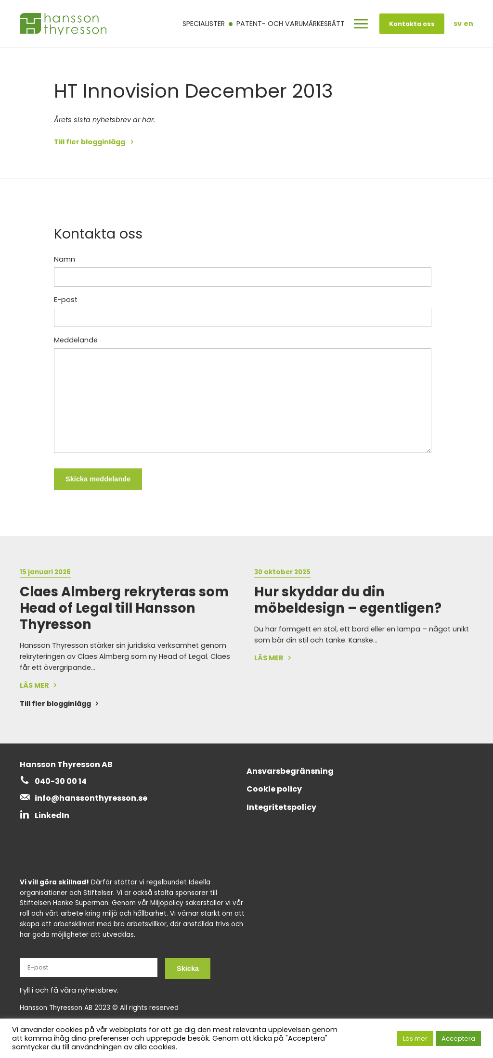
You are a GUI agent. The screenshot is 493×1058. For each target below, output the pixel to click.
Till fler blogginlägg (90, 142)
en (468, 23)
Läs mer (415, 1038)
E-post (66, 299)
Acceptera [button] (458, 1038)
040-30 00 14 (61, 781)
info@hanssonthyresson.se (91, 798)
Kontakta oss (412, 24)
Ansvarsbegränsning (290, 771)
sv (458, 23)
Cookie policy (274, 788)
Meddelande (76, 340)
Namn (64, 259)
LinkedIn (52, 815)
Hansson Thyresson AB (66, 764)
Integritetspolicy (281, 807)
